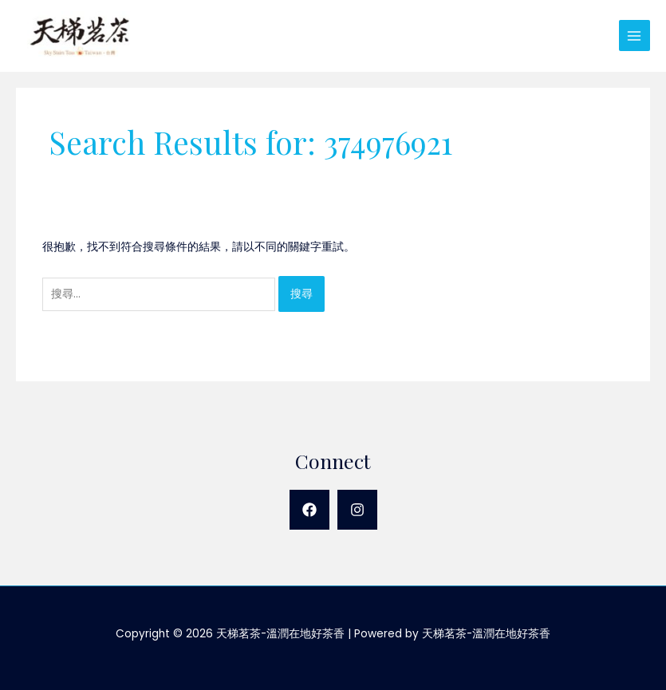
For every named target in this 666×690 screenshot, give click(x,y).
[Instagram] (357, 510)
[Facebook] (309, 510)
